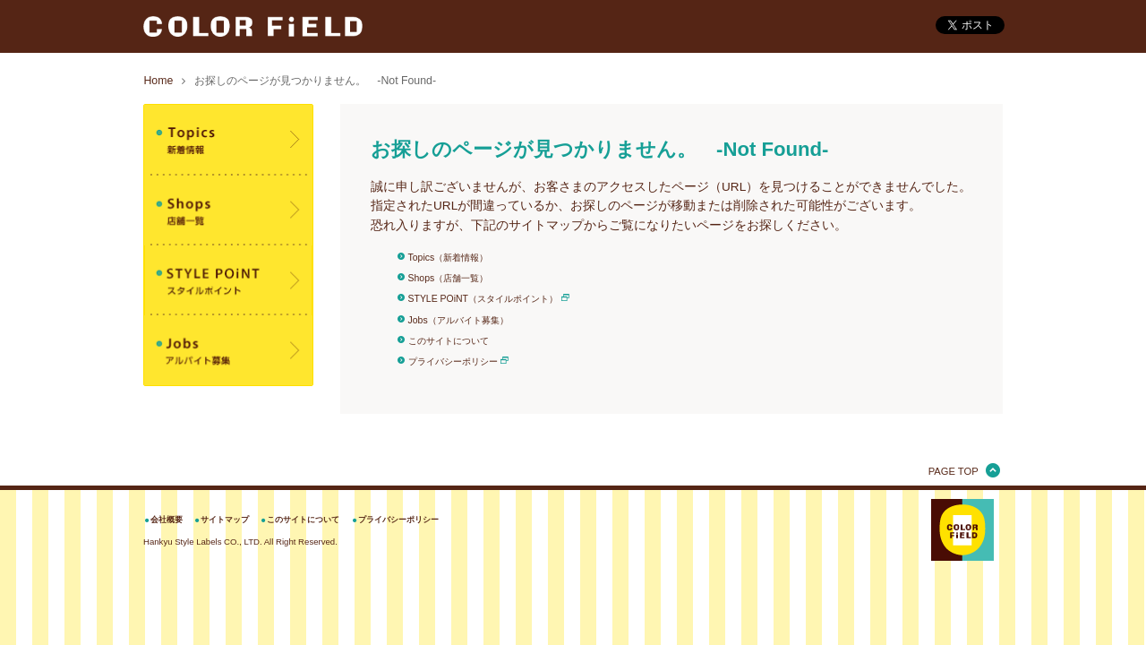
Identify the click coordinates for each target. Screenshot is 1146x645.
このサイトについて (448, 341)
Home (158, 80)
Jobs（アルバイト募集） (458, 320)
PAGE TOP (953, 471)
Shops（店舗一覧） (448, 278)
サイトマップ (225, 519)
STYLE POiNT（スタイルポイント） (483, 299)
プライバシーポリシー (453, 361)
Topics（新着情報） (448, 257)
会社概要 (166, 519)
